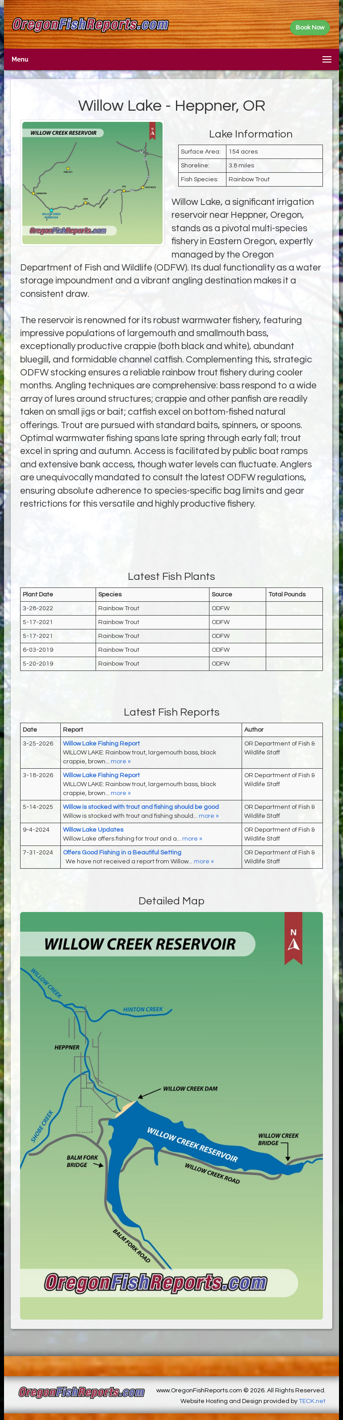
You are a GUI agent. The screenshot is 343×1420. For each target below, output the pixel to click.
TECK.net (312, 1401)
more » (121, 761)
